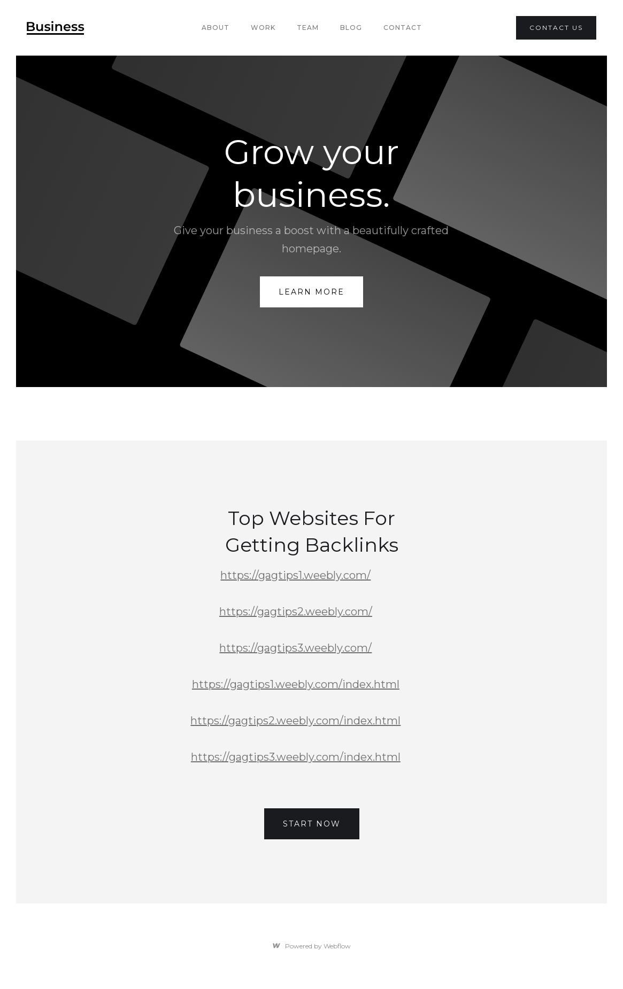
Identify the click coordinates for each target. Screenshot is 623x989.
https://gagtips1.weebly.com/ (295, 575)
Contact (402, 28)
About (215, 28)
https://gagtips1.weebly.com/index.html (295, 684)
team (308, 28)
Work (263, 28)
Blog (351, 28)
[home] (55, 28)
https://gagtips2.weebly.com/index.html (295, 720)
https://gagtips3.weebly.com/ (295, 648)
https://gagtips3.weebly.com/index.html (296, 757)
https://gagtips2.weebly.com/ (295, 611)
